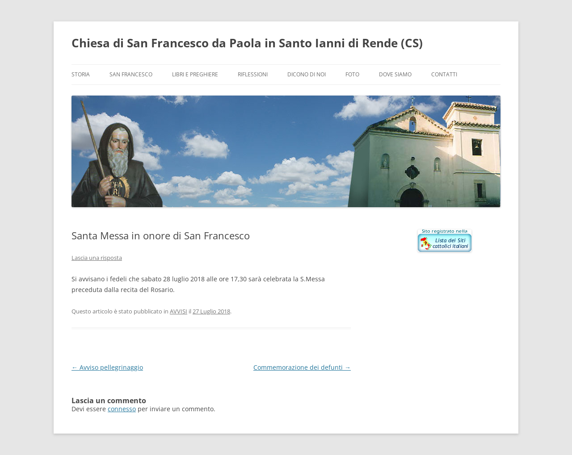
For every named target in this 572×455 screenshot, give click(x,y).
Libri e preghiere (195, 74)
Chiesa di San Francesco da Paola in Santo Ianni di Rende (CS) (247, 43)
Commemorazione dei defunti (302, 367)
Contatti (444, 74)
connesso (122, 409)
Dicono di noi (306, 74)
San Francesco (130, 74)
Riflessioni (253, 74)
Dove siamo (395, 74)
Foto (352, 74)
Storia (81, 74)
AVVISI (178, 311)
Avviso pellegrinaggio (107, 367)
